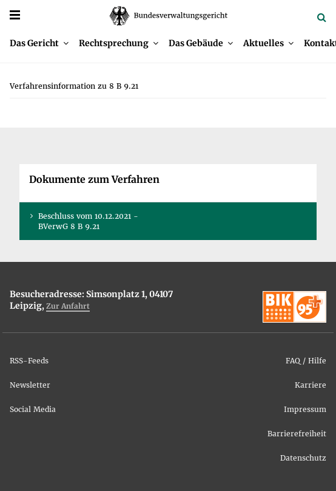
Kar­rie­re (310, 385)
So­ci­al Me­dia (33, 409)
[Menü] (15, 15)
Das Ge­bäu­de (196, 43)
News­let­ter (30, 385)
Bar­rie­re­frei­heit (296, 433)
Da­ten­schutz (303, 457)
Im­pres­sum (305, 409)
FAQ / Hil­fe (306, 360)
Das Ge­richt (34, 43)
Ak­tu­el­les (263, 43)
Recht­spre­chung (114, 43)
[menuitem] (39, 43)
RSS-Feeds (29, 360)
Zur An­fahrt (68, 306)
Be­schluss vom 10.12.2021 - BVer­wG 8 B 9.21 (88, 221)
